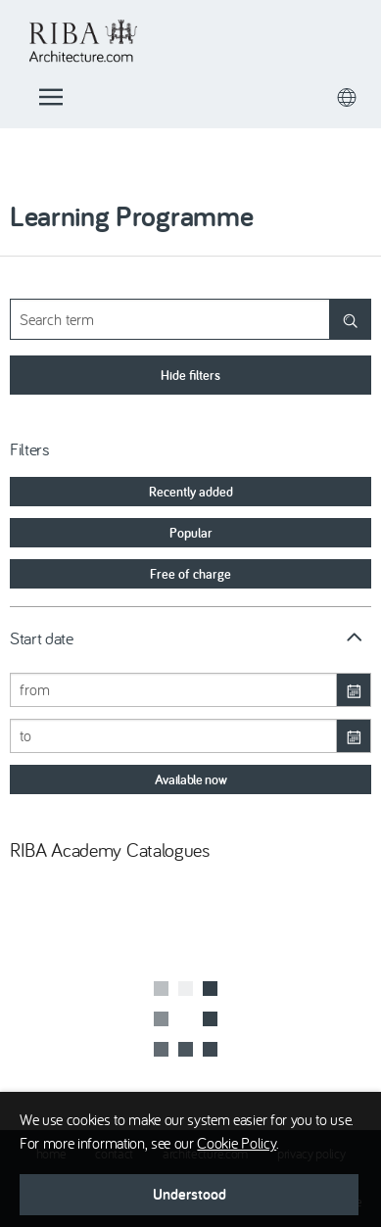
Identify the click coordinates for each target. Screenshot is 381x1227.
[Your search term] (190, 319)
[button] (189, 1194)
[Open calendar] (353, 690)
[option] (190, 491)
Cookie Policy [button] (236, 1143)
